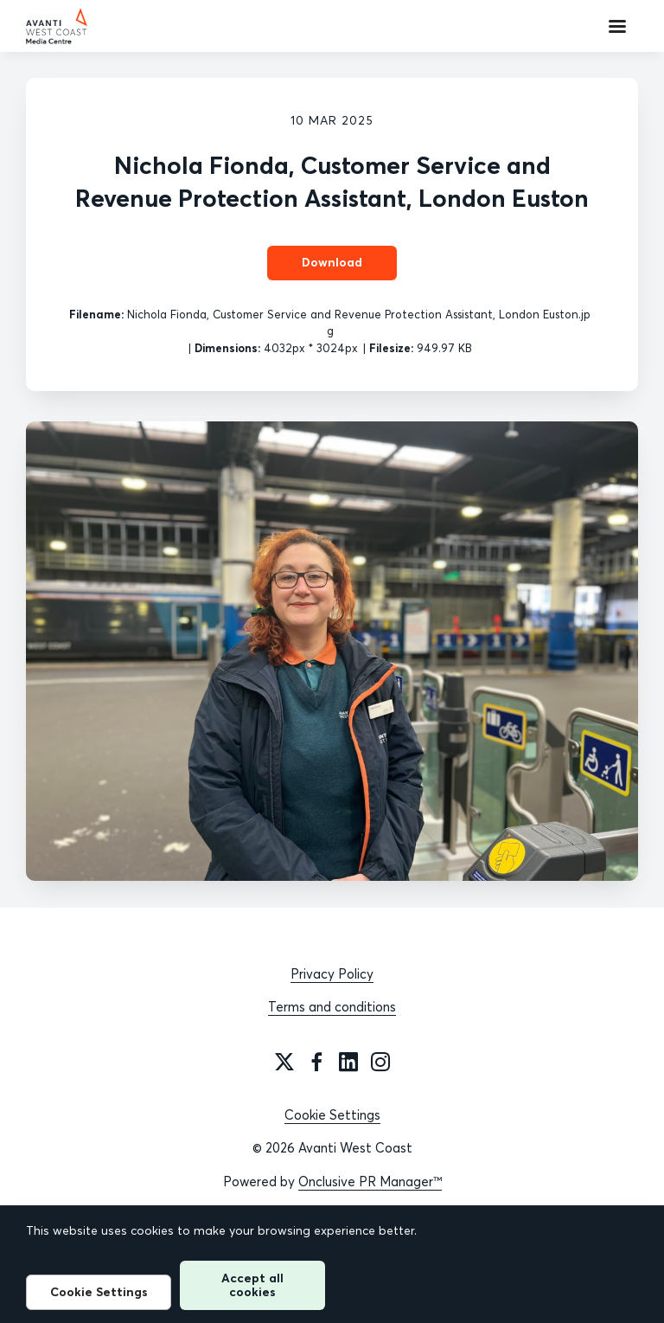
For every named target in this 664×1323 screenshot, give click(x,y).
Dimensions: (227, 348)
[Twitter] (284, 1061)
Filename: (96, 314)
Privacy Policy (332, 974)
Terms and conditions (332, 1007)
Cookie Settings (332, 1115)
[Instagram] (380, 1061)
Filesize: (391, 348)
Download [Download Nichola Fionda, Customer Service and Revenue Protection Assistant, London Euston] (332, 262)
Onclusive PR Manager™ (370, 1181)
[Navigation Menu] (617, 26)
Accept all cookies (252, 1284)
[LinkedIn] (348, 1061)
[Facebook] (316, 1061)
